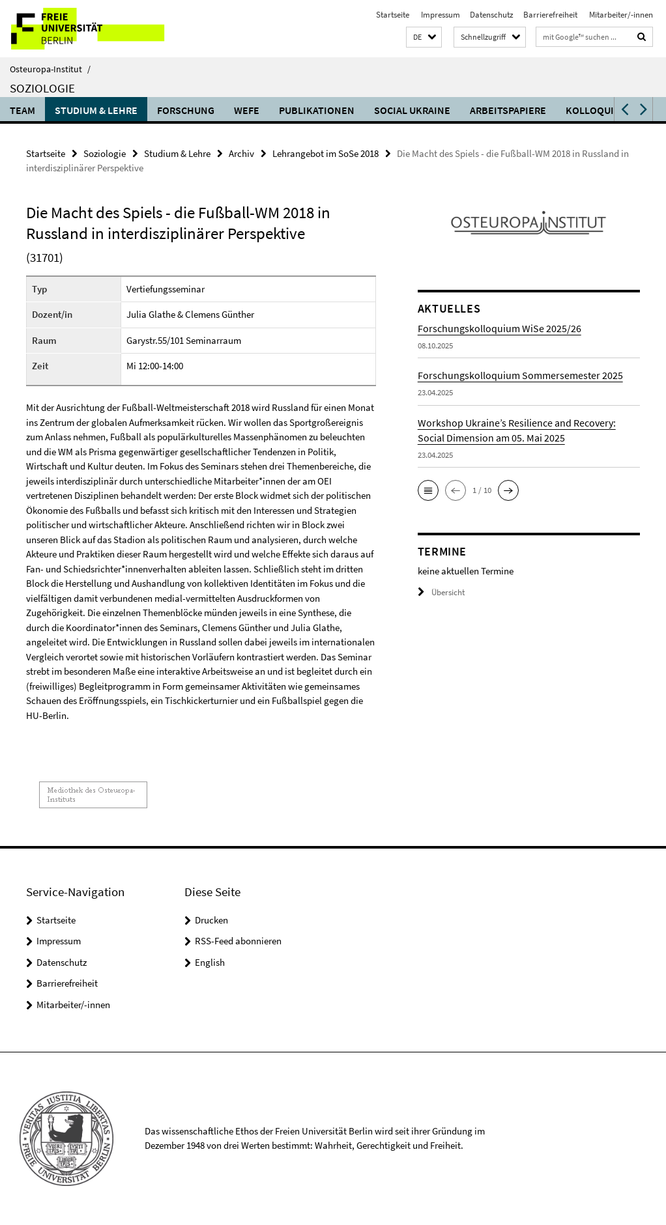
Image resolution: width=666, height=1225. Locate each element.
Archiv (241, 153)
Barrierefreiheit (550, 14)
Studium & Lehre (96, 110)
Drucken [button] (211, 920)
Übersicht (441, 592)
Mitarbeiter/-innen (620, 14)
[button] (424, 37)
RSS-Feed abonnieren (238, 941)
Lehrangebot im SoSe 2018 (325, 153)
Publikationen (317, 110)
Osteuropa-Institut (50, 69)
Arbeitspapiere (508, 110)
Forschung (185, 110)
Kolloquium (597, 110)
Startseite (392, 14)
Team (22, 110)
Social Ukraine (412, 110)
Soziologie (42, 88)
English (210, 962)
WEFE (246, 110)
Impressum (439, 14)
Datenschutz (492, 14)
